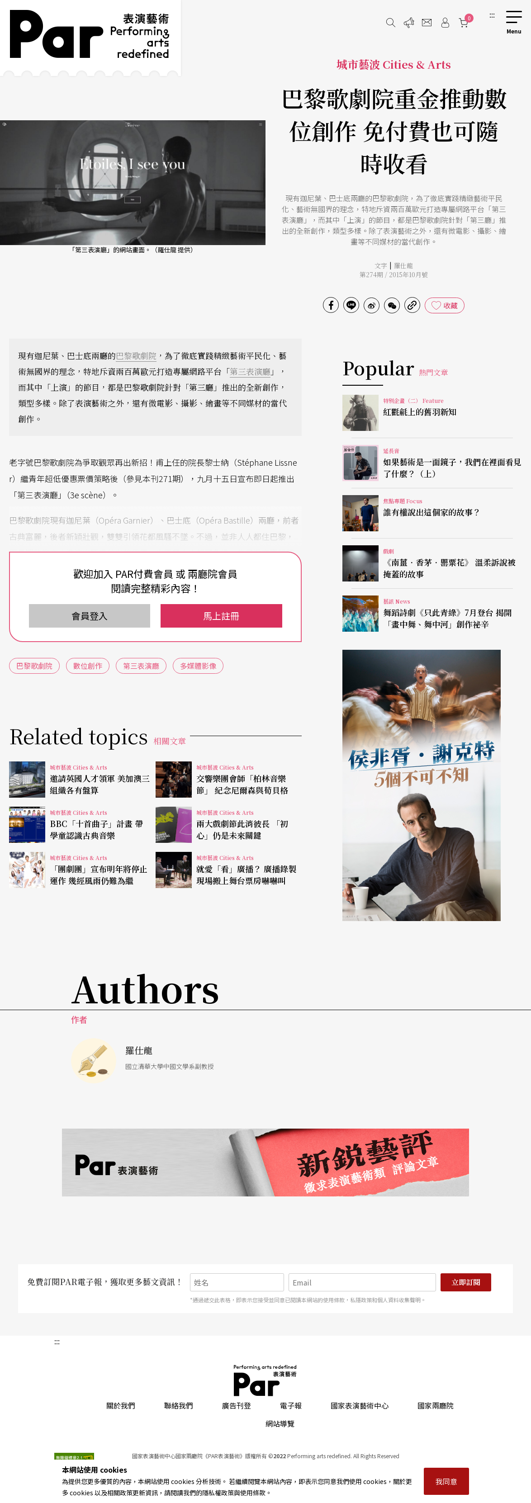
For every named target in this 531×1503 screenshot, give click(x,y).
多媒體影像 (198, 665)
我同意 (446, 1481)
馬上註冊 (221, 615)
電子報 (291, 1405)
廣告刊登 (236, 1405)
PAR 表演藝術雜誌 (265, 1380)
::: (492, 14)
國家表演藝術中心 (360, 1405)
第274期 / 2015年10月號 (394, 274)
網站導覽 (280, 1423)
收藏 (450, 305)
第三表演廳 (250, 371)
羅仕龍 (403, 265)
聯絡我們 (178, 1405)
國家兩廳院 (435, 1405)
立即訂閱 (465, 1282)
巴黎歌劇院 (136, 355)
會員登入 (89, 615)
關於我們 (120, 1405)
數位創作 (87, 665)
